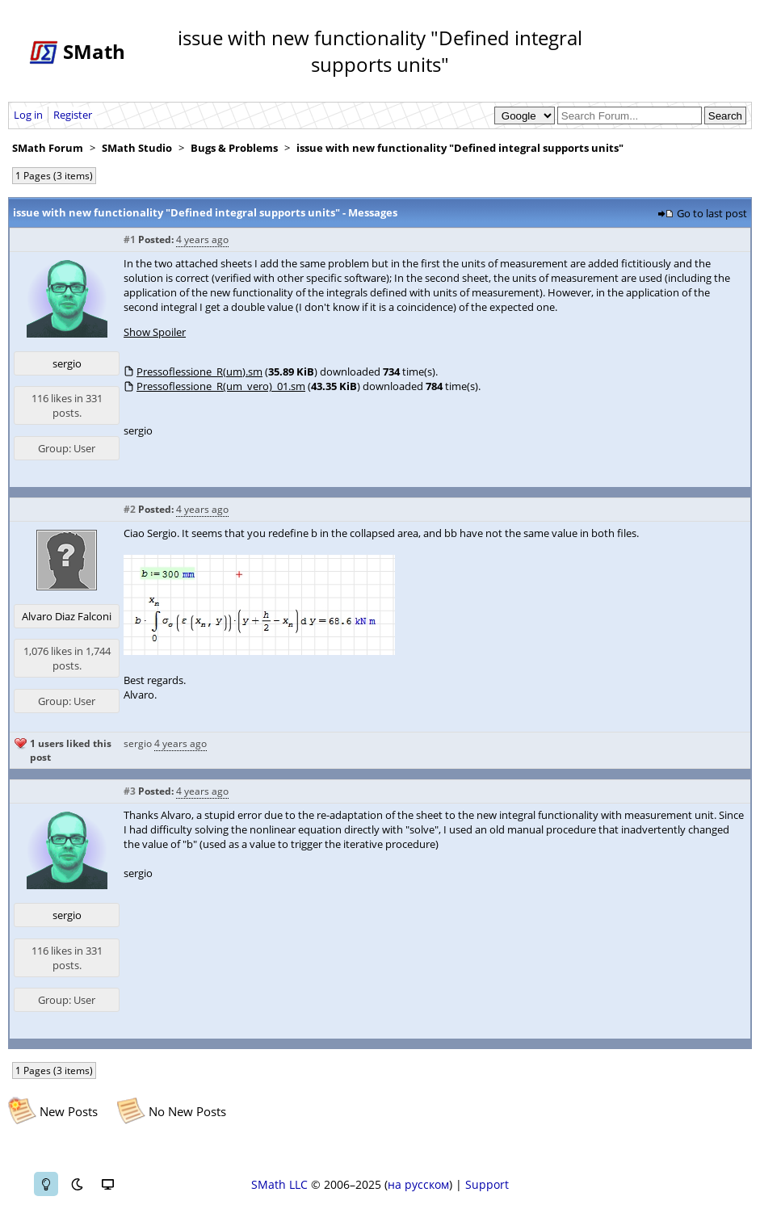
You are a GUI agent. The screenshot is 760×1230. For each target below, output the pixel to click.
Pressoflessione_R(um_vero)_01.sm (220, 386)
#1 (130, 239)
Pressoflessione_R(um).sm (199, 371)
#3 (130, 791)
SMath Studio (137, 148)
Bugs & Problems (234, 148)
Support (487, 1184)
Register (72, 114)
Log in (28, 114)
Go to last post (712, 213)
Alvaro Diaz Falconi (66, 616)
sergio (67, 363)
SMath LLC (279, 1184)
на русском (418, 1184)
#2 (130, 509)
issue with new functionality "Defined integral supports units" (460, 148)
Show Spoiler (155, 332)
